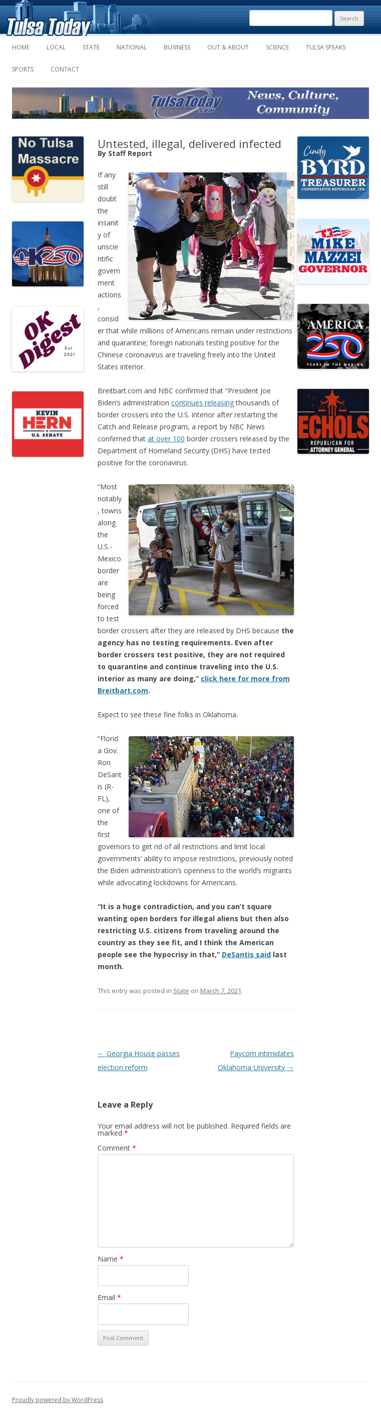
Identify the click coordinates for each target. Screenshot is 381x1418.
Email (109, 1297)
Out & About (228, 47)
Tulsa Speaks (325, 47)
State (91, 47)
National (132, 47)
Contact (65, 69)
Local (56, 47)
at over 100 (166, 438)
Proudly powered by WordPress (57, 1400)
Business (177, 47)
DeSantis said (246, 954)
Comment (117, 1148)
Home (21, 47)
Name (111, 1259)
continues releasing (202, 402)
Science (277, 47)
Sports (23, 69)
